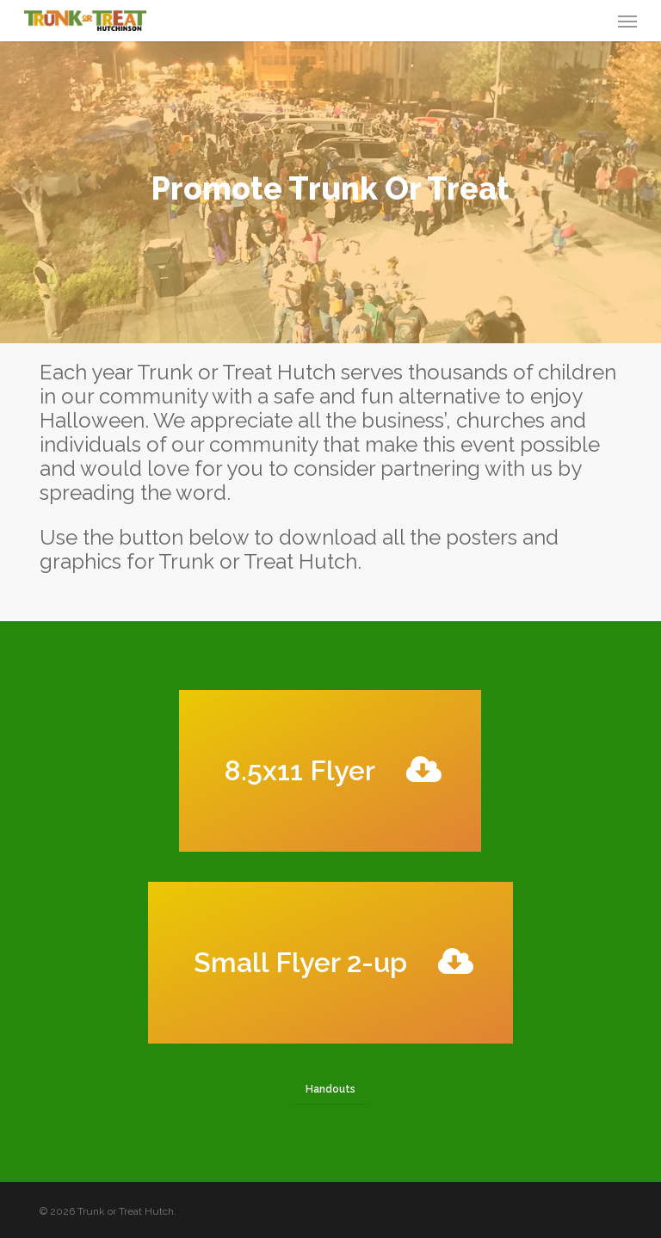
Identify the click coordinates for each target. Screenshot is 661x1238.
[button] (627, 20)
